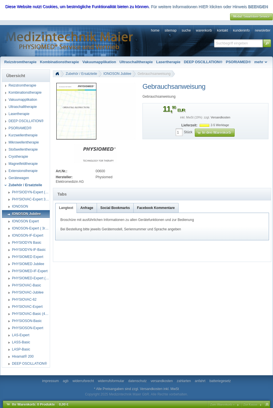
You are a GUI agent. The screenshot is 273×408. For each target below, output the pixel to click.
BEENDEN (258, 6)
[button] (267, 43)
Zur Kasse (250, 404)
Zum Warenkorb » (222, 404)
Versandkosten (220, 117)
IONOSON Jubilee (117, 74)
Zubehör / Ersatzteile (81, 74)
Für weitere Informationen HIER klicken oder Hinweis (199, 6)
